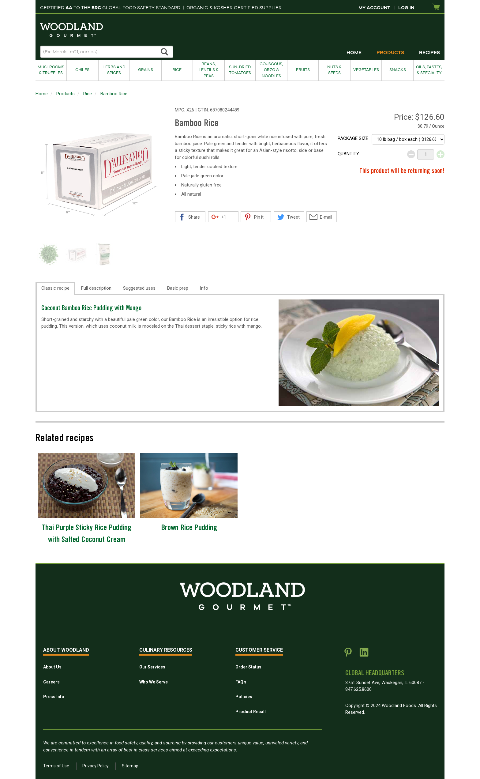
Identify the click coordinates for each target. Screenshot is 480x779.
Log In (406, 8)
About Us (52, 666)
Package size (353, 138)
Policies (243, 696)
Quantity (348, 153)
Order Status (248, 666)
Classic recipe (55, 288)
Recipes (429, 52)
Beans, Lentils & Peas (209, 70)
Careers (51, 681)
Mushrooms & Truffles (51, 70)
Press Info (53, 696)
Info (204, 288)
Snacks (397, 70)
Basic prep (177, 288)
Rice (177, 70)
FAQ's (240, 681)
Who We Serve (153, 681)
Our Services (152, 666)
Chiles (82, 70)
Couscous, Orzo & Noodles (271, 70)
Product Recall (250, 711)
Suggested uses (139, 288)
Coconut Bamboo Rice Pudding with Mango (91, 309)
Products (390, 52)
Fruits (303, 70)
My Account (374, 8)
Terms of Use (56, 765)
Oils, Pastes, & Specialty (429, 70)
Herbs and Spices (114, 70)
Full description (96, 288)
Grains (145, 70)
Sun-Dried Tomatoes (240, 70)
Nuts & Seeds (334, 70)
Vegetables (366, 70)
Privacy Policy (95, 765)
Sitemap (130, 765)
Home (354, 52)
